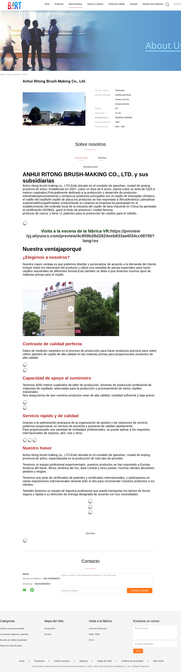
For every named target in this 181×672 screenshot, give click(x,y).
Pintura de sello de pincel (11, 646)
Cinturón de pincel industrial (12, 628)
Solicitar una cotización (153, 4)
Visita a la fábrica (95, 4)
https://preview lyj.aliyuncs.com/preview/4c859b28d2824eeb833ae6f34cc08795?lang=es (90, 236)
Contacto (134, 4)
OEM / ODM (94, 634)
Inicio (47, 4)
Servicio (47, 634)
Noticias (83, 661)
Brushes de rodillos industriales (13, 640)
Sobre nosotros (75, 4)
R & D (91, 640)
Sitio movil (158, 661)
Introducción (49, 628)
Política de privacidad (132, 661)
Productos (59, 4)
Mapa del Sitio (104, 661)
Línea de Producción (98, 628)
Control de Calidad (116, 4)
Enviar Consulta (139, 590)
